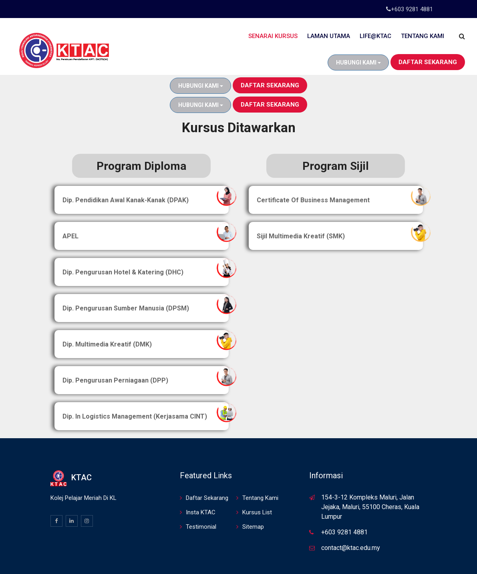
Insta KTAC (200, 473)
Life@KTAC (375, 36)
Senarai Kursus (273, 36)
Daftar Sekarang (428, 62)
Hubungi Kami (358, 62)
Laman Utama (328, 36)
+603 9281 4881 (412, 9)
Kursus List (257, 473)
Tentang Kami (422, 36)
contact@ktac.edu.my (350, 509)
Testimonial (201, 488)
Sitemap (253, 488)
